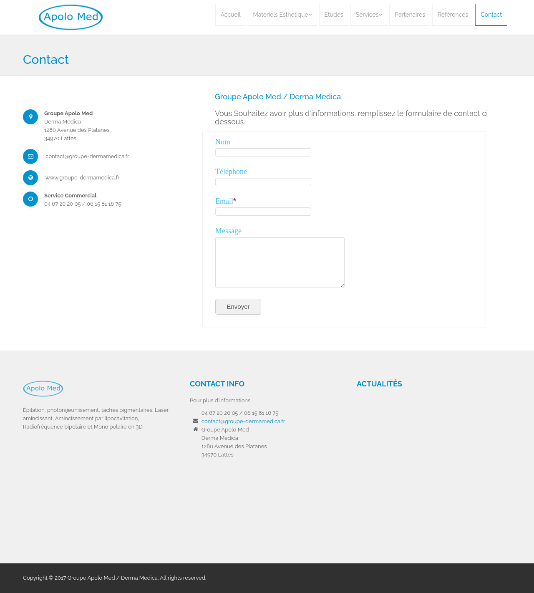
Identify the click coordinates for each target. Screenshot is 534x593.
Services (369, 14)
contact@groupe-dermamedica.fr (243, 421)
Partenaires (410, 14)
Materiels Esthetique (282, 14)
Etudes (334, 14)
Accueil (231, 14)
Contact (491, 14)
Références (453, 14)
